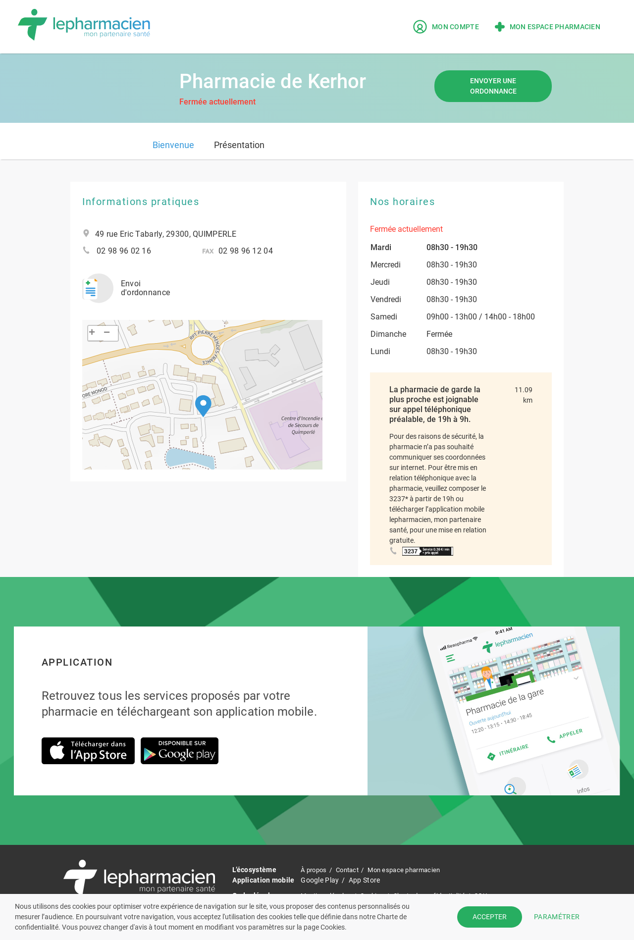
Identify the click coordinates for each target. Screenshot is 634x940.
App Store (364, 880)
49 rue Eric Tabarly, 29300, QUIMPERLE (166, 234)
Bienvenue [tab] (173, 145)
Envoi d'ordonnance (122, 284)
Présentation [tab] (239, 145)
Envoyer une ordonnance (493, 86)
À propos (315, 870)
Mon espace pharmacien (547, 27)
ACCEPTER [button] (490, 917)
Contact (352, 870)
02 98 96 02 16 (124, 251)
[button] (203, 399)
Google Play (320, 880)
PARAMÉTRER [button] (557, 917)
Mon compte (446, 27)
